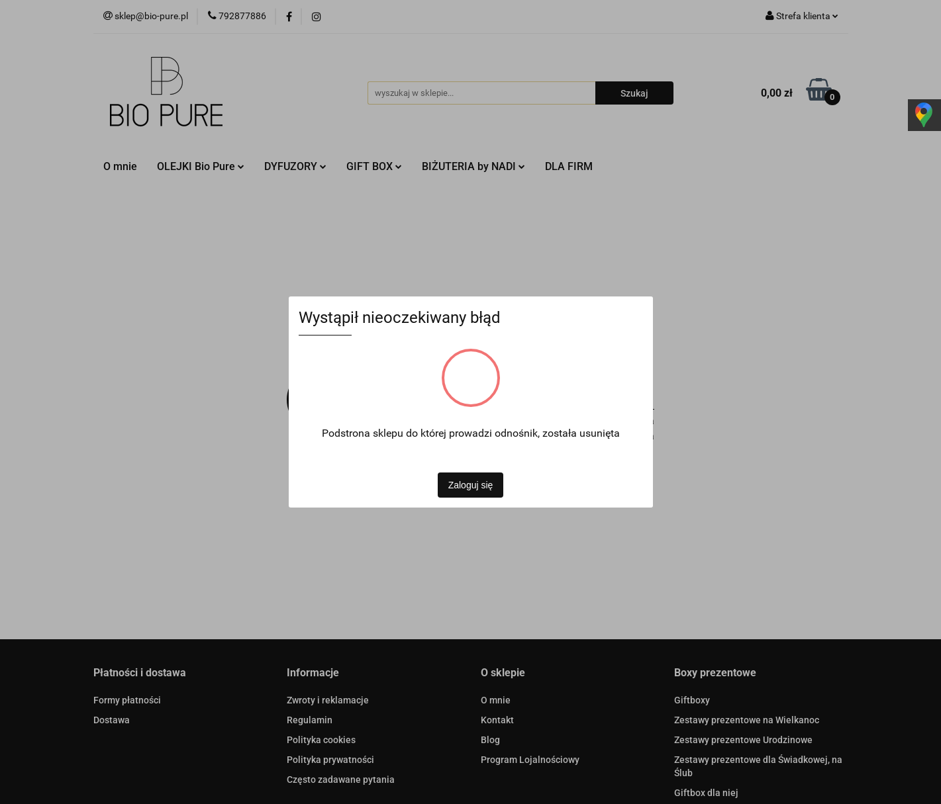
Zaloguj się (470, 485)
